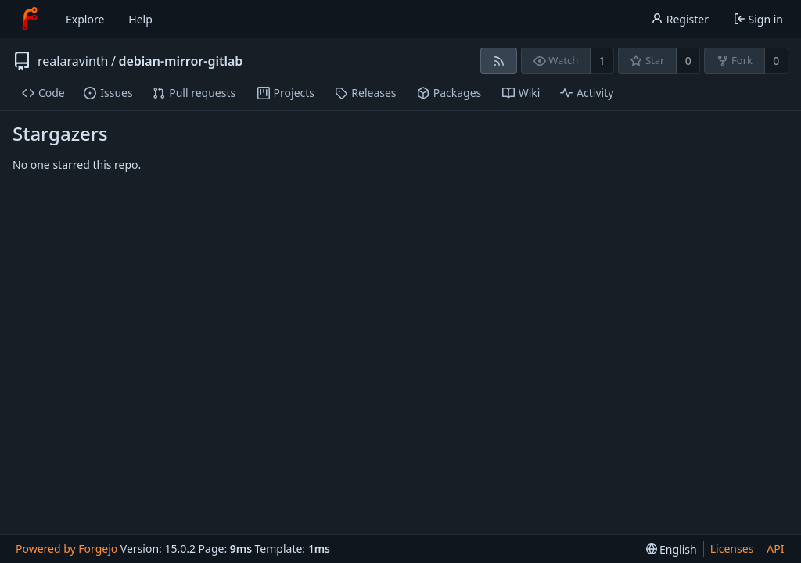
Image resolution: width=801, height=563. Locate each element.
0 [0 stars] (688, 60)
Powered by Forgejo (66, 548)
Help (140, 19)
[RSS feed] (498, 61)
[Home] (30, 19)
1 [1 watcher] (602, 60)
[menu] (671, 549)
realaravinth (73, 61)
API (775, 548)
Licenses (732, 548)
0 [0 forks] (776, 60)
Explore (85, 19)
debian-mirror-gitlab (180, 61)
